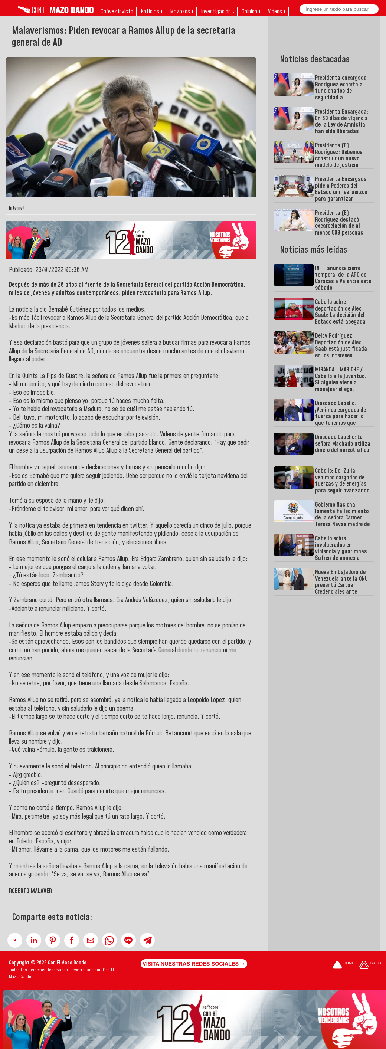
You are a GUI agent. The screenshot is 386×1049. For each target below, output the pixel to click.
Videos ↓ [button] (276, 11)
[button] (14, 940)
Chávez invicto (117, 11)
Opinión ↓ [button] (251, 11)
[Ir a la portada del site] (343, 965)
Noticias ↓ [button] (152, 11)
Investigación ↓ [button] (217, 11)
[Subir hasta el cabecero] (370, 965)
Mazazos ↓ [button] (181, 11)
